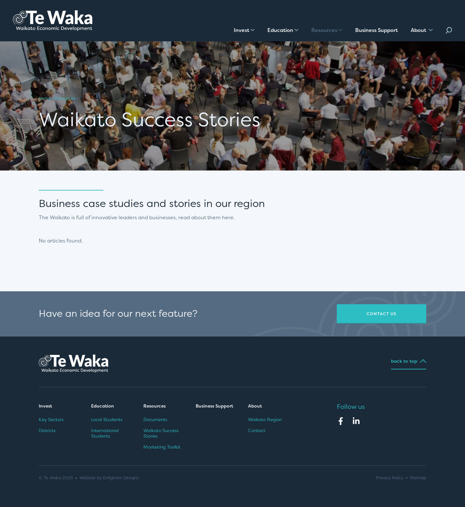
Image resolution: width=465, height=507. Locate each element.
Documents (155, 419)
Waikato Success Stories (161, 433)
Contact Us (382, 313)
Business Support (214, 406)
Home (45, 98)
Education (102, 406)
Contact (256, 430)
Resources (65, 98)
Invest (45, 406)
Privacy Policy (389, 478)
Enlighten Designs (121, 478)
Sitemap (418, 478)
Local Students (106, 419)
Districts (47, 430)
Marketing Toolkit (162, 447)
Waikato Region (265, 419)
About (255, 406)
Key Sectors (51, 419)
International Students (105, 433)
